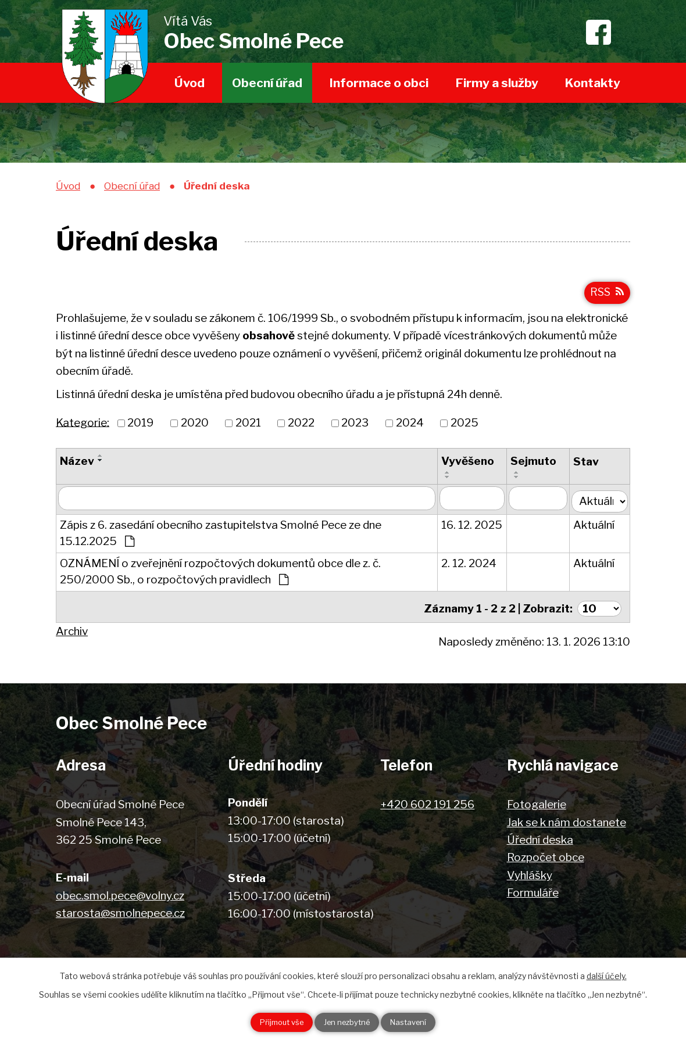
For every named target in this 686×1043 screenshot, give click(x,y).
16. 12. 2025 (474, 526)
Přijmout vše (271, 1022)
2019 (140, 427)
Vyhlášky (529, 873)
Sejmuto (536, 465)
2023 (355, 427)
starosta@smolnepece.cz (120, 910)
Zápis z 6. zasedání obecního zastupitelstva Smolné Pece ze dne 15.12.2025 (220, 535)
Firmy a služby (497, 83)
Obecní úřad (267, 83)
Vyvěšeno (470, 465)
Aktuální (596, 526)
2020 (195, 427)
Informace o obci (379, 83)
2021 (248, 427)
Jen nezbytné (347, 1022)
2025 (464, 427)
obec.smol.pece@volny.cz (120, 893)
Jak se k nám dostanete (566, 820)
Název (77, 465)
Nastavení (419, 1022)
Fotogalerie (536, 802)
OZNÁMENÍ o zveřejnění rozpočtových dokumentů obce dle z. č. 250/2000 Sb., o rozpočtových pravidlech (220, 573)
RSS (606, 296)
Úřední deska (540, 837)
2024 (410, 427)
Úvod (189, 83)
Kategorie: (82, 427)
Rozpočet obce (545, 855)
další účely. (607, 974)
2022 (301, 427)
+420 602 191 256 (427, 802)
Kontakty (592, 83)
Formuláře (533, 890)
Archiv (72, 629)
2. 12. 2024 (471, 565)
